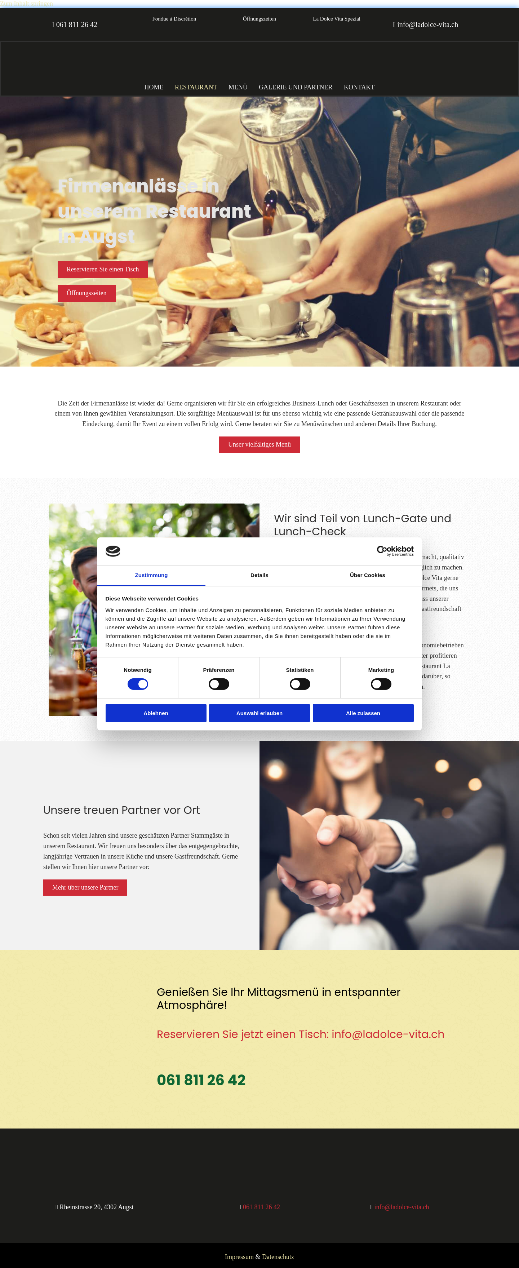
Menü (238, 84)
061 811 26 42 (76, 24)
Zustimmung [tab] (151, 575)
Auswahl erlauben (259, 713)
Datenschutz (278, 1254)
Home (147, 84)
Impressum (239, 1254)
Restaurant (193, 84)
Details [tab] (259, 575)
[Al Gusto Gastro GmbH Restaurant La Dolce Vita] (102, 75)
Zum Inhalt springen (26, 3)
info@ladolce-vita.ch (427, 24)
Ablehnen (155, 713)
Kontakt (365, 84)
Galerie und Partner (299, 84)
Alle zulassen (363, 713)
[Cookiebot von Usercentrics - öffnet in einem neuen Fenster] (382, 551)
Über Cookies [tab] (367, 575)
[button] (174, 19)
